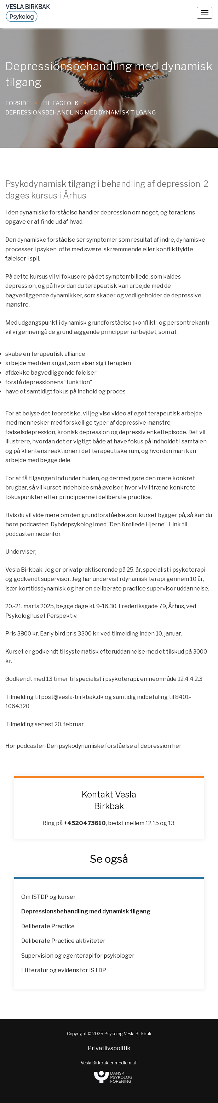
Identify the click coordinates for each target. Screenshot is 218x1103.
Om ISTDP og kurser (48, 897)
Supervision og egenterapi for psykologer (77, 955)
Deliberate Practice (48, 926)
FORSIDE (17, 103)
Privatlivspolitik (109, 1048)
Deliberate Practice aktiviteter (63, 940)
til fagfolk (60, 103)
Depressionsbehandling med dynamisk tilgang (80, 112)
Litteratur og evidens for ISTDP (63, 970)
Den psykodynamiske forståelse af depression (109, 746)
